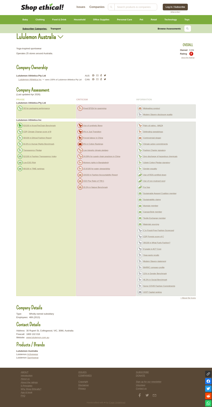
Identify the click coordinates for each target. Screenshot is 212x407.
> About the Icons (188, 298)
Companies (96, 6)
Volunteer (140, 385)
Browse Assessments (169, 28)
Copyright (83, 381)
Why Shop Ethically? (31, 389)
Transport (55, 28)
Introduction (27, 375)
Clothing (40, 19)
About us (25, 379)
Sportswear (33, 357)
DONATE (140, 375)
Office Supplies (101, 19)
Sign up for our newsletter (149, 381)
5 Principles (26, 385)
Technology (171, 19)
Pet (141, 19)
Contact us (141, 388)
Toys (187, 19)
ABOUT (25, 372)
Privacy (82, 388)
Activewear (32, 354)
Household (80, 19)
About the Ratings (187, 58)
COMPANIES (85, 375)
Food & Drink (59, 19)
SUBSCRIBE (142, 372)
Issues (81, 6)
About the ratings (29, 382)
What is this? (175, 12)
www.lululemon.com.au (37, 337)
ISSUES (82, 372)
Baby (25, 19)
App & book (26, 392)
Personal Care (124, 19)
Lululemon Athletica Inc (30, 79)
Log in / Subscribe (175, 7)
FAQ (23, 395)
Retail (154, 19)
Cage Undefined (117, 402)
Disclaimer (83, 385)
